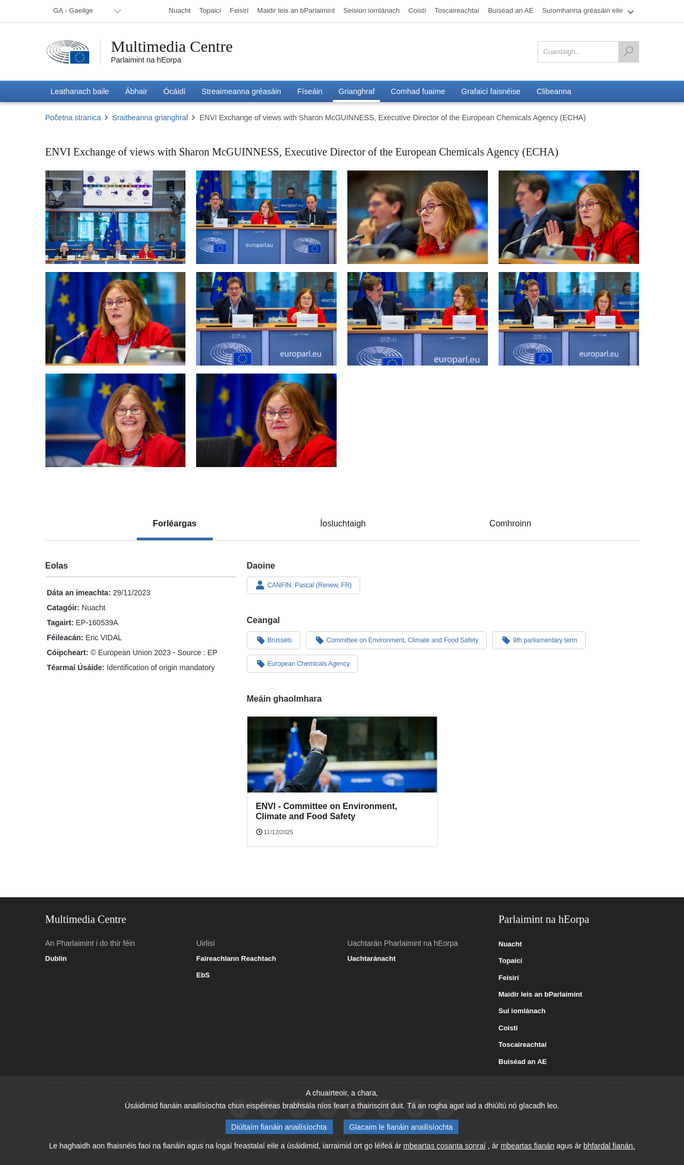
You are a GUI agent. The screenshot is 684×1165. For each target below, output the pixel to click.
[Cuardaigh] (628, 52)
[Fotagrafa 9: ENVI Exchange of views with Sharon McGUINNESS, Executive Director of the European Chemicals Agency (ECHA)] (115, 420)
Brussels (273, 639)
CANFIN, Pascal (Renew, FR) (303, 585)
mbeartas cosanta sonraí (444, 1145)
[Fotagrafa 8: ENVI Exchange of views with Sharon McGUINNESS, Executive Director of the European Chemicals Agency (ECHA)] (569, 319)
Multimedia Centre (172, 46)
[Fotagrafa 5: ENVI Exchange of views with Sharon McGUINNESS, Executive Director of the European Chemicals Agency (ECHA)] (115, 319)
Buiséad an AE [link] (523, 1062)
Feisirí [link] (509, 978)
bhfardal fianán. (609, 1145)
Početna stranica (73, 117)
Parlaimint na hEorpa (146, 60)
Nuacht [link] (510, 944)
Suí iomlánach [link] (522, 1011)
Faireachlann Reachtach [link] (236, 958)
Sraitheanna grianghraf (150, 117)
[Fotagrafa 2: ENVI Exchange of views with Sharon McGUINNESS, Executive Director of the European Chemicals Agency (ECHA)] (266, 217)
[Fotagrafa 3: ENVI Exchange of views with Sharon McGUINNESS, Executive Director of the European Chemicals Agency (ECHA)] (417, 217)
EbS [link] (202, 975)
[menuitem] (85, 11)
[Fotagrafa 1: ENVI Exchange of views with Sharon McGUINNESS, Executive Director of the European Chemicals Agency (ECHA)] (115, 217)
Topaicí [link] (511, 961)
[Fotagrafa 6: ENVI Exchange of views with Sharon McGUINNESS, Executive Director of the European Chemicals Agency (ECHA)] (266, 319)
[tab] (175, 523)
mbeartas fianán (527, 1145)
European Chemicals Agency (302, 663)
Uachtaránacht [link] (371, 958)
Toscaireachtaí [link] (523, 1044)
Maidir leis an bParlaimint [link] (540, 994)
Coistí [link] (508, 1028)
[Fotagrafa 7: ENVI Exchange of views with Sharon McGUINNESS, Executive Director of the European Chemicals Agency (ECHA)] (417, 319)
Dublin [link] (56, 958)
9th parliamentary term (539, 639)
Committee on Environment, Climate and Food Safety (396, 639)
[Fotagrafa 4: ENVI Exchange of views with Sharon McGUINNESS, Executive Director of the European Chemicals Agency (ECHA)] (569, 217)
